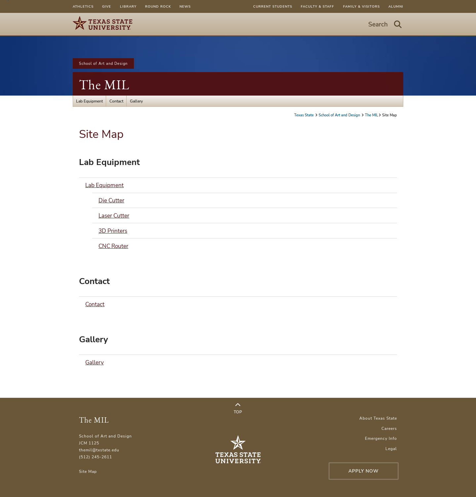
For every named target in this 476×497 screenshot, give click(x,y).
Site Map (88, 471)
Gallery (136, 101)
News (185, 6)
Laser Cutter (114, 216)
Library (128, 6)
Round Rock (158, 6)
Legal (391, 448)
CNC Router (113, 246)
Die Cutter (111, 200)
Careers (389, 428)
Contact (116, 101)
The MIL (104, 84)
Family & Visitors (361, 6)
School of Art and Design (103, 63)
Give (106, 6)
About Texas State (378, 418)
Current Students (272, 6)
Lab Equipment (89, 101)
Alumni (395, 6)
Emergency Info (381, 438)
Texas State (304, 115)
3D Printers (113, 231)
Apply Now (363, 471)
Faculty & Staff (317, 6)
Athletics (83, 6)
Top (238, 408)
